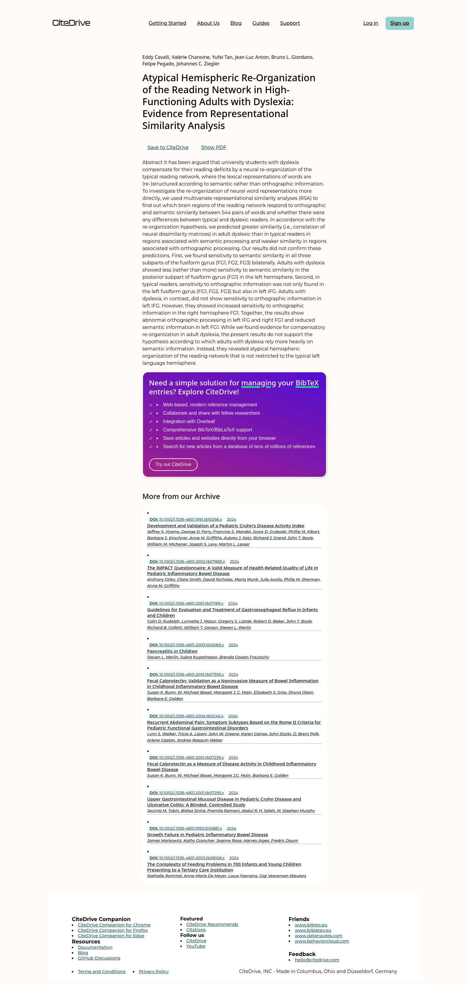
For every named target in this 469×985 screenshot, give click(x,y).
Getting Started (167, 23)
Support (290, 23)
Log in (370, 23)
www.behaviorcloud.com (322, 941)
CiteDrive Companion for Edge (111, 935)
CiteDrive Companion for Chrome (114, 925)
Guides (260, 23)
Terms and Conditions (101, 971)
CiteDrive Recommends (212, 924)
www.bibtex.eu (311, 925)
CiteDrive (196, 940)
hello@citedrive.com (317, 960)
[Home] (71, 23)
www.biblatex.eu (313, 930)
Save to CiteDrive (168, 147)
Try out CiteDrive (173, 464)
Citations (196, 929)
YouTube (195, 946)
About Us (208, 23)
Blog (236, 23)
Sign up (399, 23)
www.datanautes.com (318, 935)
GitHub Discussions (99, 958)
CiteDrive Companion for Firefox (113, 930)
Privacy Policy (154, 971)
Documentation (95, 947)
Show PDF (213, 147)
